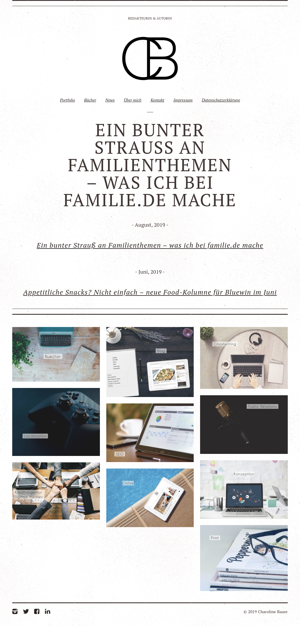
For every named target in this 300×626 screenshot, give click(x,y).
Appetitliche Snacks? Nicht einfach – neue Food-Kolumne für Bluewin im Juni (150, 292)
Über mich (133, 100)
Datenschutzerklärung (221, 100)
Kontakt (157, 100)
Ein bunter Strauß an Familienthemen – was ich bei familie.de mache (150, 245)
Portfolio (67, 100)
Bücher (90, 100)
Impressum (183, 100)
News (110, 100)
